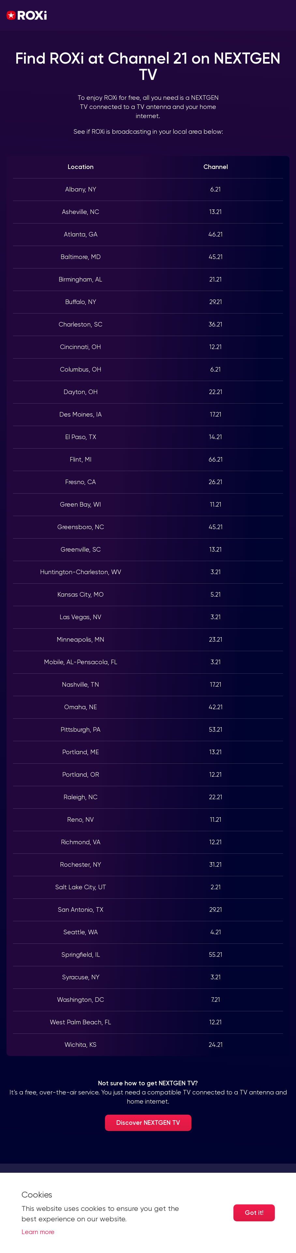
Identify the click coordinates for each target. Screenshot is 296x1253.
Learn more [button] (38, 1232)
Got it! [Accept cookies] (254, 1212)
